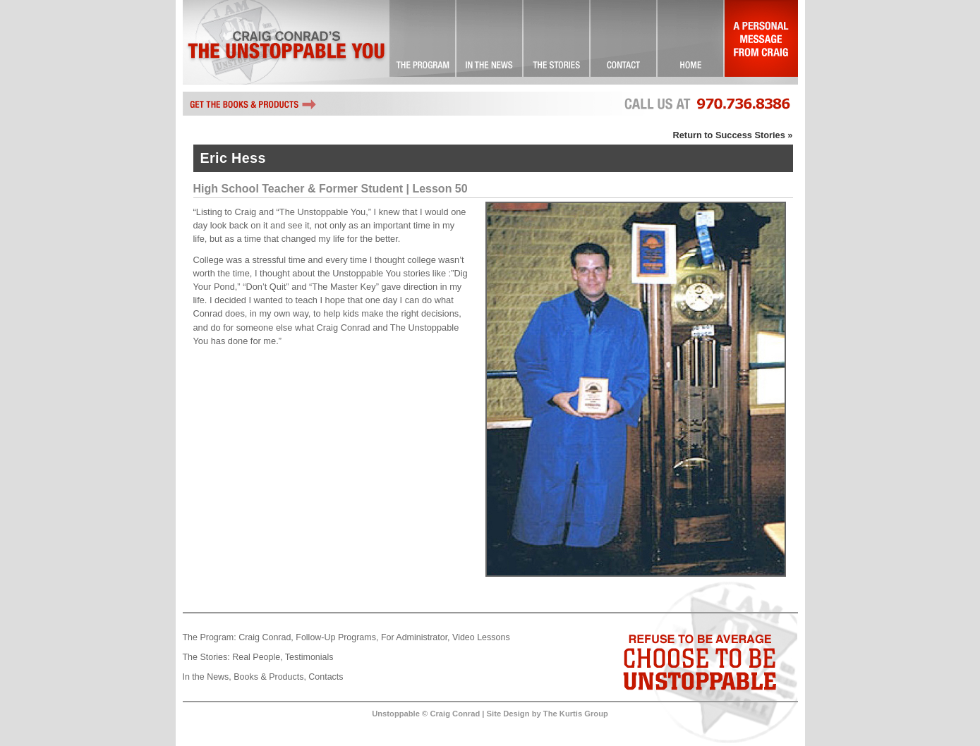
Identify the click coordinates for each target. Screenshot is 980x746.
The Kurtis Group (575, 713)
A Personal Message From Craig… (761, 42)
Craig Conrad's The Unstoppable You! (286, 42)
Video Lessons (481, 637)
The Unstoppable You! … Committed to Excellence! (422, 42)
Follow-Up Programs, (337, 637)
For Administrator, (415, 637)
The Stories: (206, 657)
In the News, (207, 677)
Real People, (257, 657)
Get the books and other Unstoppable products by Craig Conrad (253, 104)
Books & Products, (270, 677)
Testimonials (309, 657)
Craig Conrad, (266, 637)
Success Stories (557, 42)
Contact (624, 42)
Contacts (325, 677)
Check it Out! (490, 42)
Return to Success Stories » (733, 135)
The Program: (209, 637)
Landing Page (691, 42)
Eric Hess (233, 158)
